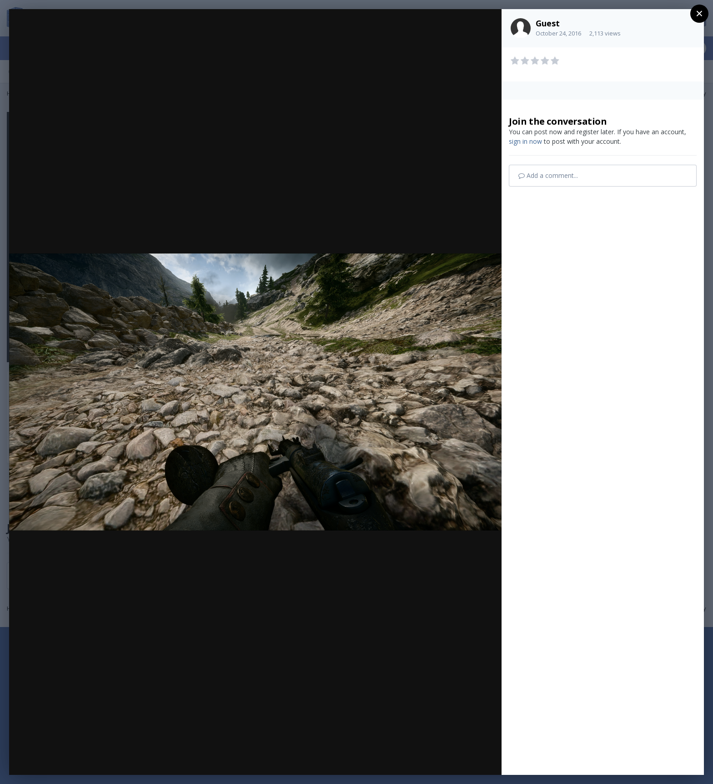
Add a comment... (548, 175)
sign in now (525, 141)
